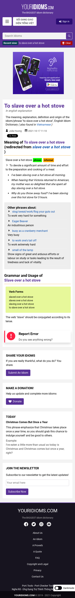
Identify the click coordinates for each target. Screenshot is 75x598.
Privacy (37, 570)
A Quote (37, 551)
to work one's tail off (24, 240)
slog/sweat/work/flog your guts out (33, 211)
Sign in (64, 21)
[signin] (7, 21)
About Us (37, 533)
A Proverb (37, 545)
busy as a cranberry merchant (30, 230)
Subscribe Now (17, 491)
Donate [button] (15, 401)
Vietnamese (43, 124)
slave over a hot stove (51, 147)
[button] (37, 9)
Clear (66, 43)
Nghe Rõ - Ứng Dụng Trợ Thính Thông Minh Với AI (37, 589)
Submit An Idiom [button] (18, 372)
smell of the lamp (22, 250)
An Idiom (37, 539)
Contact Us (37, 576)
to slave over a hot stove (31, 43)
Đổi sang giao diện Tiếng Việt (25, 21)
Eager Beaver (20, 221)
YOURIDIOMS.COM (24, 595)
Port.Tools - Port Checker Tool (37, 585)
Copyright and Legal (37, 564)
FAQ (37, 558)
